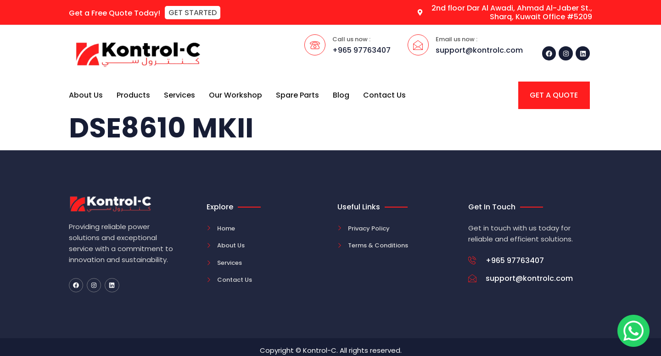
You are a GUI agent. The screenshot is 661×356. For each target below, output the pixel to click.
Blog (341, 95)
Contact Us (384, 95)
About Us (86, 95)
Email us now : (456, 39)
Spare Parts (297, 95)
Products (133, 95)
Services (179, 95)
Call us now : (351, 39)
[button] (192, 12)
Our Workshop (235, 95)
